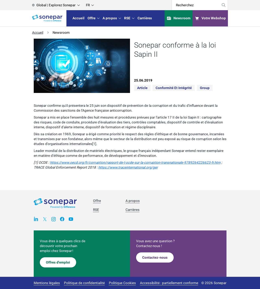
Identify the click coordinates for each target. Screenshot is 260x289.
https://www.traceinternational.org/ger (128, 167)
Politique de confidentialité (84, 283)
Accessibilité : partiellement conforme (169, 283)
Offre (97, 201)
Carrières (133, 210)
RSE (96, 210)
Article (142, 88)
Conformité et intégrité (174, 88)
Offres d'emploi (58, 262)
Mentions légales (47, 283)
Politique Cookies (122, 283)
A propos (133, 201)
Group (205, 88)
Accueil (37, 33)
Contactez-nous (155, 257)
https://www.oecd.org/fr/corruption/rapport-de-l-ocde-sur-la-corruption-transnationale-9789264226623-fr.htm (135, 162)
